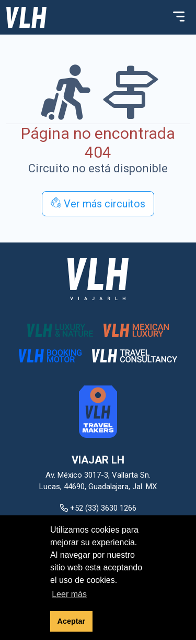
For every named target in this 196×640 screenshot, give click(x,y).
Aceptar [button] (71, 621)
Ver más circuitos (98, 203)
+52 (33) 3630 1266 (98, 508)
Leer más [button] (69, 594)
